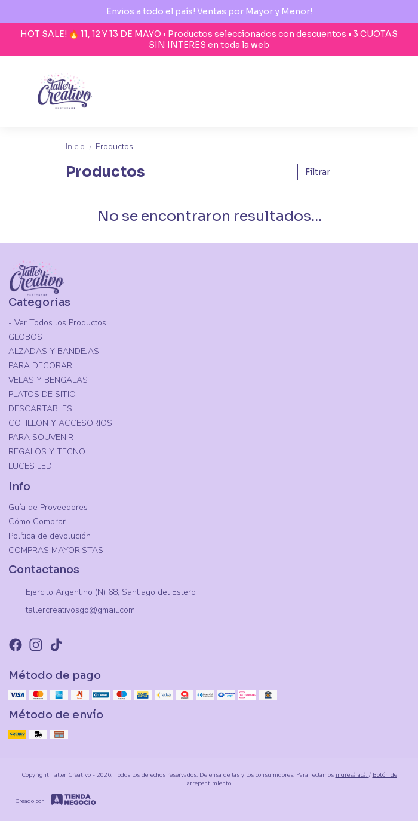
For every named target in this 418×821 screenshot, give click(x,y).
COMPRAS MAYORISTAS (55, 550)
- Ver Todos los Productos (57, 322)
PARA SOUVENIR (40, 437)
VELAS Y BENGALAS (48, 380)
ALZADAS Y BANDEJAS (53, 351)
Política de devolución (49, 536)
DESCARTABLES (40, 408)
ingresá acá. (352, 775)
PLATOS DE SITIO (42, 394)
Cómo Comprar (37, 521)
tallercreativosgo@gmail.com (71, 611)
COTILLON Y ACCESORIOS (60, 423)
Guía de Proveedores (48, 507)
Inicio (81, 146)
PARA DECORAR (40, 365)
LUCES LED (30, 466)
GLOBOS (25, 337)
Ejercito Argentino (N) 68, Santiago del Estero (102, 593)
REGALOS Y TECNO (46, 451)
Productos (114, 146)
